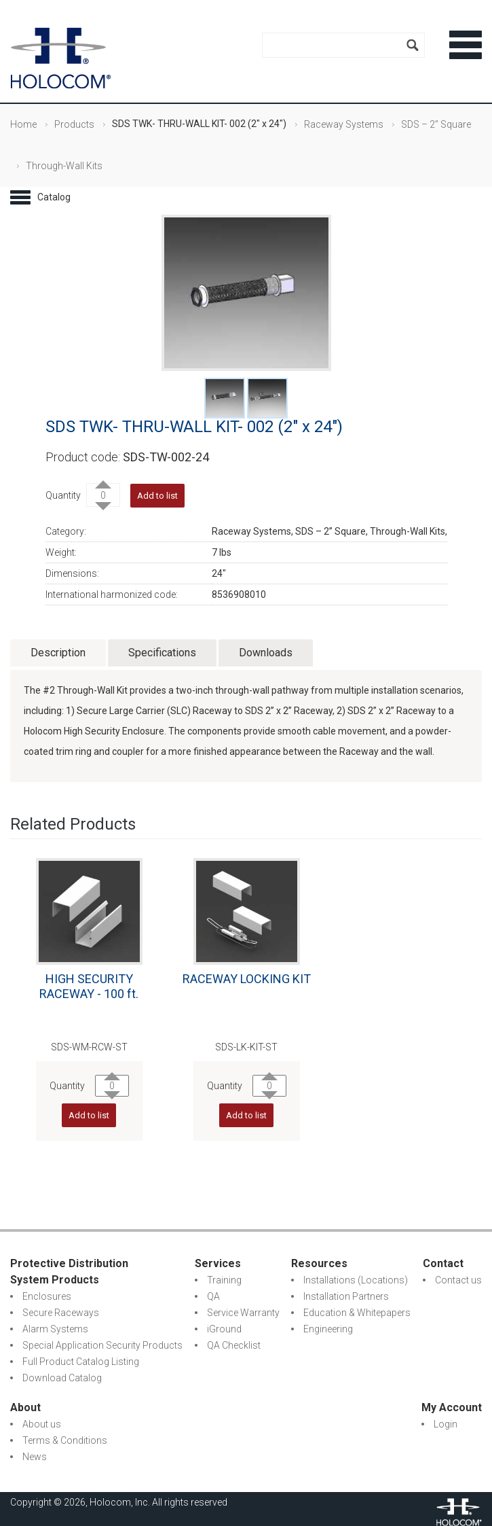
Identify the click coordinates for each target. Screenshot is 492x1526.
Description (58, 652)
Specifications (162, 652)
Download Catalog (62, 1377)
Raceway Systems (343, 124)
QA (213, 1296)
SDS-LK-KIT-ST (246, 1047)
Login (445, 1424)
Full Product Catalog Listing (80, 1361)
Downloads (265, 652)
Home (23, 124)
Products (74, 124)
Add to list (157, 496)
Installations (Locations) (355, 1280)
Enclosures (46, 1296)
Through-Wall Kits (64, 165)
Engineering (328, 1329)
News (34, 1456)
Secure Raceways (60, 1312)
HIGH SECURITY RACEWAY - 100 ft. (88, 986)
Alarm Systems (55, 1329)
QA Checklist (234, 1345)
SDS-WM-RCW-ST (89, 1047)
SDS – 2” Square (436, 124)
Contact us (458, 1280)
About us (41, 1424)
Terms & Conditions (64, 1440)
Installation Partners (346, 1296)
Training (224, 1280)
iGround (224, 1329)
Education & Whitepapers (357, 1312)
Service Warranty (243, 1312)
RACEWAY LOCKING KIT (247, 979)
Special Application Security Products (102, 1345)
